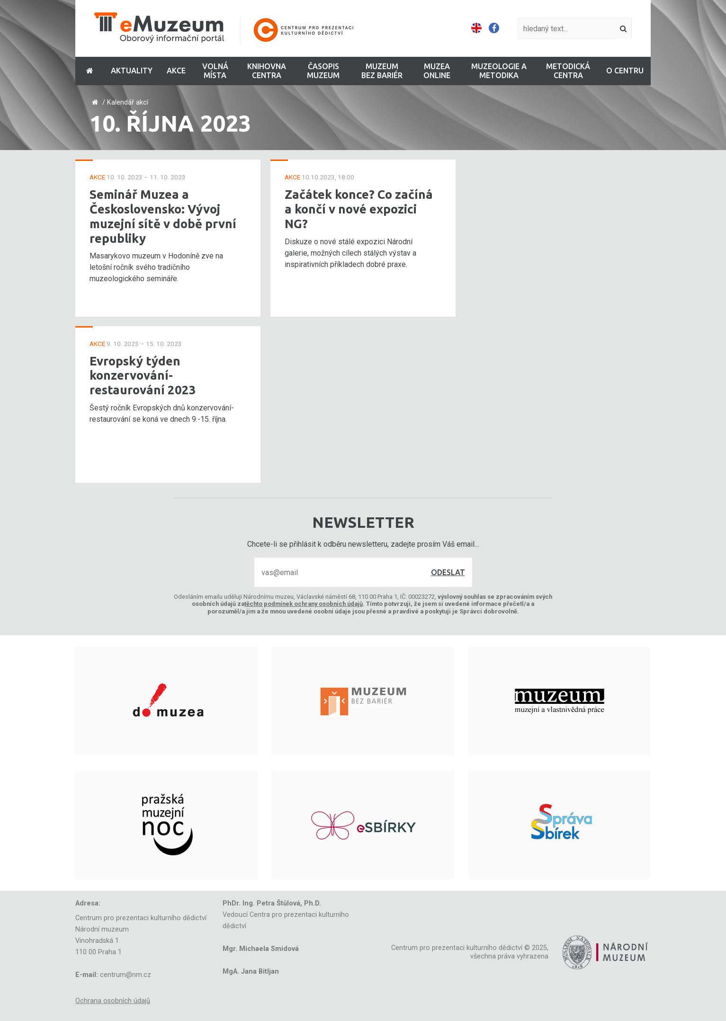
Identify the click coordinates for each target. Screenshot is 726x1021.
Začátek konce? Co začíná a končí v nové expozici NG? (359, 208)
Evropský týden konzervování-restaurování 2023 (143, 375)
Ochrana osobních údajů (112, 1001)
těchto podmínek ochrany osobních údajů (303, 603)
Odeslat (448, 572)
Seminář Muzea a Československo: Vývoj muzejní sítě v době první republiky (163, 216)
